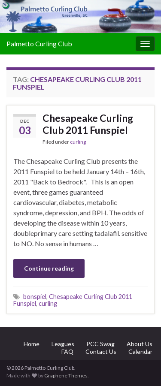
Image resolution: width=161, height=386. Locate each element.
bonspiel (34, 296)
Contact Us (100, 351)
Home (31, 343)
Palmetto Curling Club (39, 43)
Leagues (63, 343)
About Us (139, 343)
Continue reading (49, 268)
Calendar (140, 351)
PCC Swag (100, 343)
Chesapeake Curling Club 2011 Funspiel (88, 124)
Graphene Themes (66, 375)
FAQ (67, 351)
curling (78, 142)
